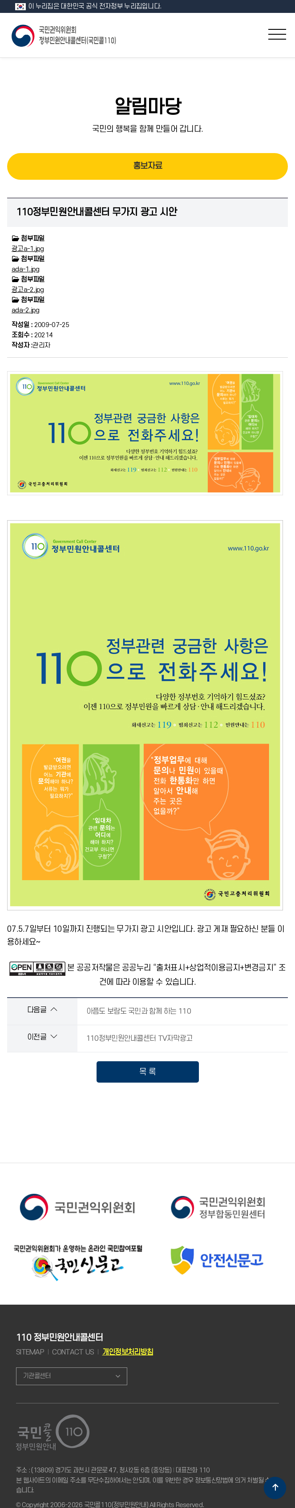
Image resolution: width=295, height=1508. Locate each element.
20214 (32, 335)
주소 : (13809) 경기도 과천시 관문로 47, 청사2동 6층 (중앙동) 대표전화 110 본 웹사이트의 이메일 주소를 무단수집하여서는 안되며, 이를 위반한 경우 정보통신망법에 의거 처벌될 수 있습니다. (146, 1480)
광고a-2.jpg (28, 290)
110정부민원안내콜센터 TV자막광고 (139, 1039)
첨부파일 (28, 239)
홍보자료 (147, 166)
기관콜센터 (36, 1376)
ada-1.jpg (26, 269)
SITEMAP (30, 1352)
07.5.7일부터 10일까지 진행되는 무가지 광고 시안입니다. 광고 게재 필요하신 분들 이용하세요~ (145, 658)
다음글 (42, 1010)
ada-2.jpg (26, 310)
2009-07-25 (40, 325)
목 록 (147, 1071)
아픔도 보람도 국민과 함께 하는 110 (138, 1011)
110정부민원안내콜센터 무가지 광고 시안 (96, 212)
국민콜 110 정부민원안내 (64, 35)
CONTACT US (73, 1352)
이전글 (42, 1037)
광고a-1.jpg (28, 249)
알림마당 (147, 107)
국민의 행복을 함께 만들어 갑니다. (147, 129)
